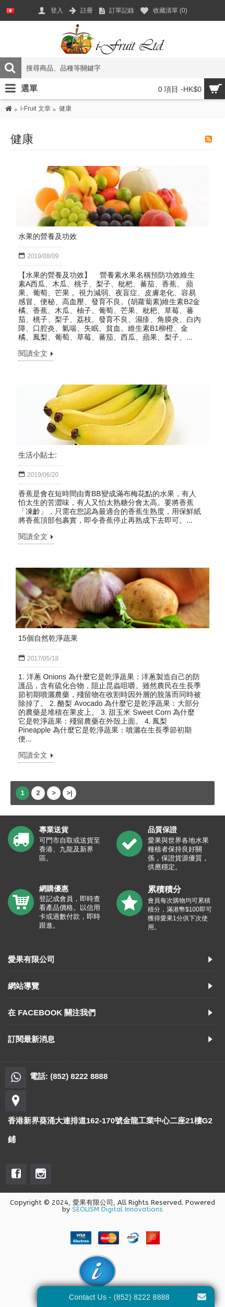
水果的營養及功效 (47, 236)
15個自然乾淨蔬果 (48, 638)
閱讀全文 (36, 354)
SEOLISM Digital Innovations (117, 1209)
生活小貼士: (37, 455)
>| (69, 793)
